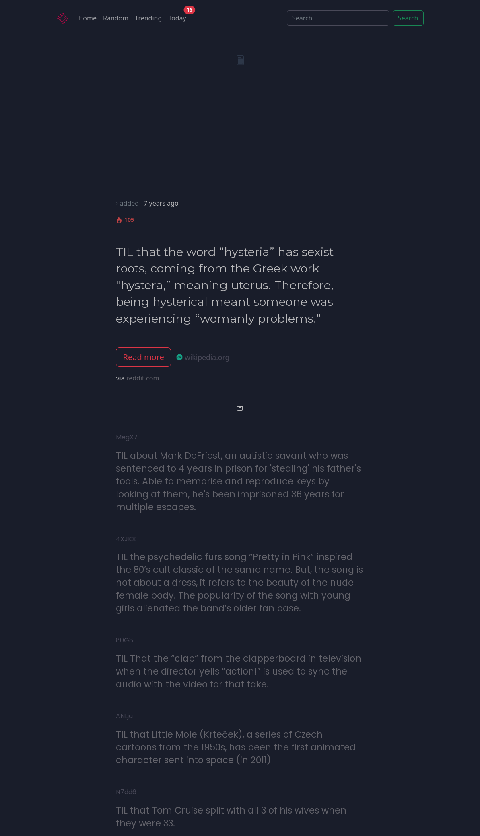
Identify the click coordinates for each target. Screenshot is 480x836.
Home (87, 18)
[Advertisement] (240, 138)
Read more (143, 357)
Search (408, 18)
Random (115, 18)
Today (178, 16)
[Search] (338, 18)
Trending (148, 18)
